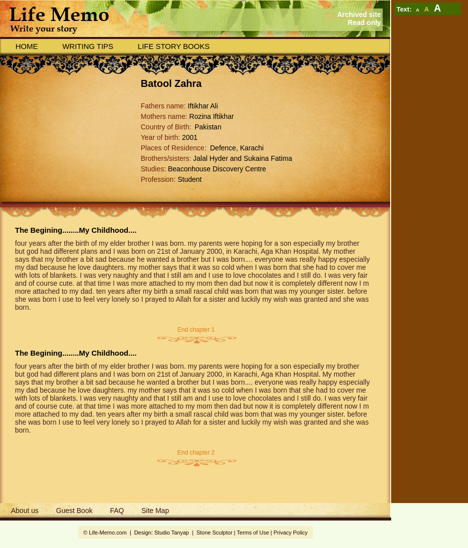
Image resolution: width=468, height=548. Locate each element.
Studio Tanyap (171, 533)
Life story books (174, 46)
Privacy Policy (290, 533)
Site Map (155, 511)
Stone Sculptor (215, 533)
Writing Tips (87, 46)
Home (26, 46)
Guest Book (74, 511)
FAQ (117, 511)
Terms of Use (253, 533)
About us (24, 511)
